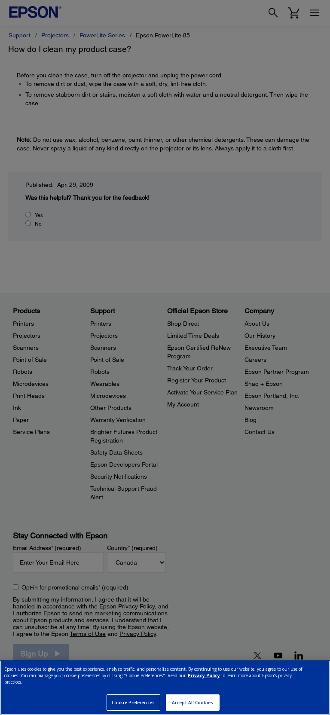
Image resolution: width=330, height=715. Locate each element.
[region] (165, 687)
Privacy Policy (204, 675)
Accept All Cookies (192, 703)
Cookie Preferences (133, 703)
